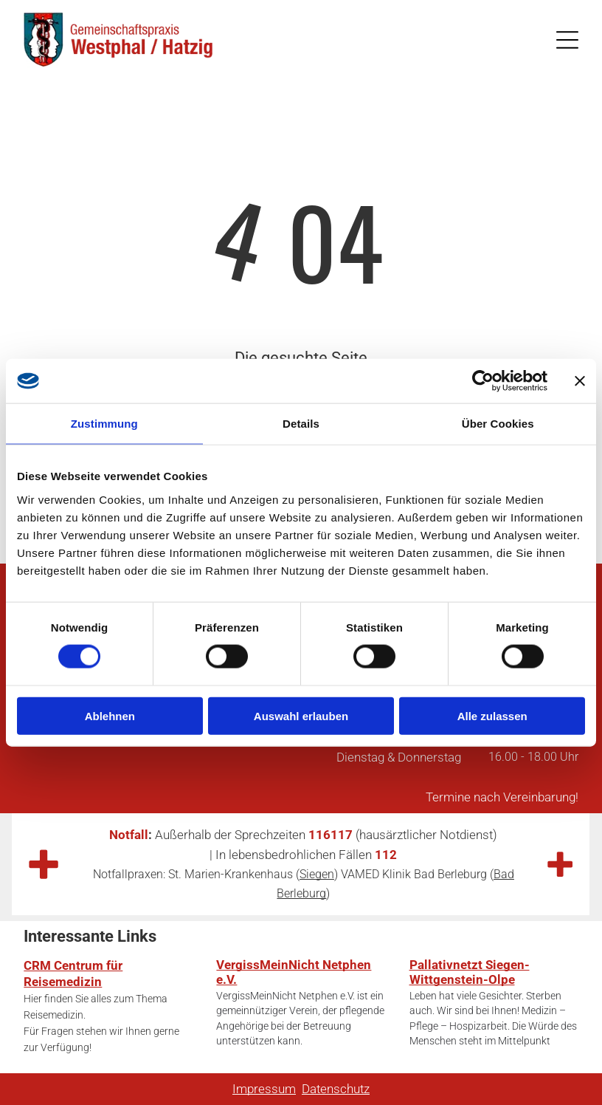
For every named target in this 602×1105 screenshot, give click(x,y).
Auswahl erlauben (301, 715)
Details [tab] (301, 423)
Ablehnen (110, 715)
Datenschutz (336, 1088)
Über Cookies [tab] (498, 423)
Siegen (317, 874)
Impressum (264, 1088)
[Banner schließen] (580, 381)
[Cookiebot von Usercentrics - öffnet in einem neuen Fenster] (482, 381)
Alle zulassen (492, 715)
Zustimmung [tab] (104, 423)
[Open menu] (567, 40)
